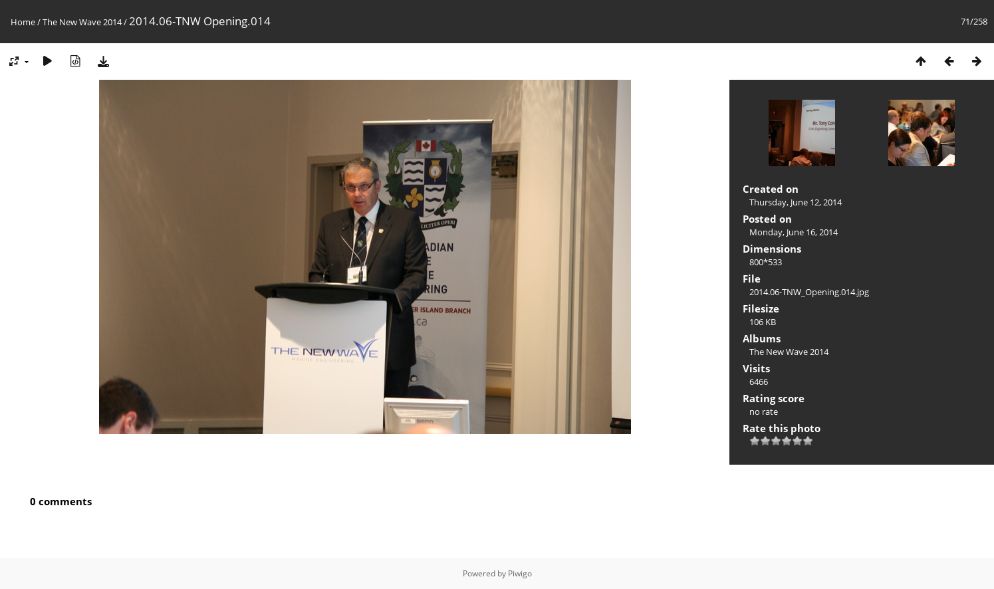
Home (23, 22)
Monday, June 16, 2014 (793, 232)
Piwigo (520, 573)
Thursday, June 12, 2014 (795, 202)
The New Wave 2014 (82, 22)
